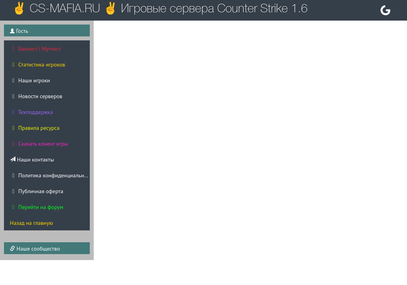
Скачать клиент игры (39, 143)
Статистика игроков (37, 64)
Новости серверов (36, 96)
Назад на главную (31, 222)
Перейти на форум (36, 207)
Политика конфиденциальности (50, 175)
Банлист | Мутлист (35, 48)
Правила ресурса (34, 127)
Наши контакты (32, 159)
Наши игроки (30, 80)
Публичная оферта (36, 191)
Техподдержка (31, 112)
